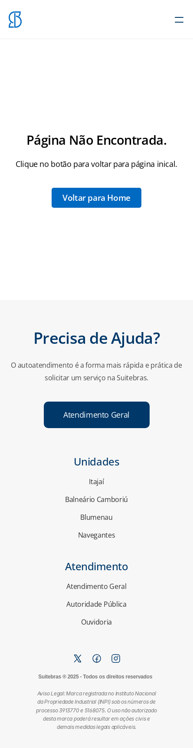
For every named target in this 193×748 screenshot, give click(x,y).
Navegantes (96, 535)
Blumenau (96, 517)
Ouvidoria (96, 622)
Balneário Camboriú (96, 499)
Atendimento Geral (96, 586)
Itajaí (96, 481)
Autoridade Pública (96, 604)
